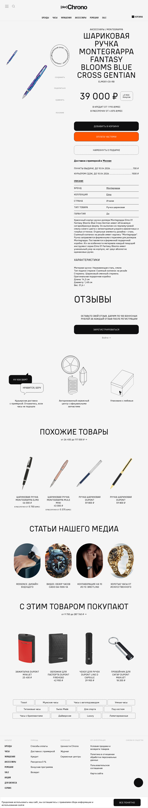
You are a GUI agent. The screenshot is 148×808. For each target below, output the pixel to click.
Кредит (34, 756)
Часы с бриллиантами (31, 715)
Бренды (45, 17)
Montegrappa (113, 188)
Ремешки (94, 17)
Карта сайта (96, 773)
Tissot (24, 702)
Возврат (35, 772)
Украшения (66, 17)
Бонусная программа (42, 766)
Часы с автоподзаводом (86, 702)
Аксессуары (80, 17)
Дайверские (64, 715)
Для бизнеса (11, 782)
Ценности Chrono (70, 746)
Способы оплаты (39, 746)
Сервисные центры (71, 756)
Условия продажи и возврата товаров (100, 747)
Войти (105, 337)
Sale (104, 17)
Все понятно (127, 802)
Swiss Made (62, 709)
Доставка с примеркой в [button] (92, 160)
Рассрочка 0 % (38, 761)
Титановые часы (32, 709)
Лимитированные (119, 715)
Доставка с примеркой (43, 751)
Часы (55, 17)
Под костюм (118, 709)
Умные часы (121, 702)
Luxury (90, 715)
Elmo (108, 194)
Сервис (8, 787)
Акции (8, 777)
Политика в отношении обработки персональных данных (103, 757)
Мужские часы (50, 702)
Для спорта (90, 709)
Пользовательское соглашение (100, 767)
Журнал (65, 751)
